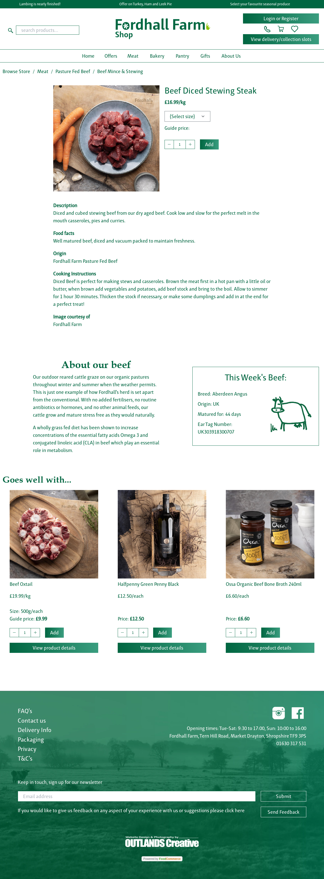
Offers (111, 56)
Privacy (27, 749)
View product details (54, 648)
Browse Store (16, 71)
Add (209, 144)
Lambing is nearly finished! (41, 4)
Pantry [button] (182, 56)
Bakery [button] (157, 56)
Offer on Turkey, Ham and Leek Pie (146, 4)
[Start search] (10, 30)
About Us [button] (231, 56)
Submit (283, 796)
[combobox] (55, 30)
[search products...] (47, 30)
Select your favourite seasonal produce (261, 4)
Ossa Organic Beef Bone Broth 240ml (263, 584)
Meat (42, 71)
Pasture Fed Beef (72, 71)
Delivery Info (34, 730)
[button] (267, 29)
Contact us (32, 720)
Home (88, 56)
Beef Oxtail (21, 584)
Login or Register (281, 18)
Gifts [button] (205, 56)
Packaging (31, 739)
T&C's (25, 758)
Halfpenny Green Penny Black (148, 584)
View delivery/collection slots (281, 39)
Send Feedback (283, 812)
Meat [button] (132, 56)
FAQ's (25, 711)
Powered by (161, 858)
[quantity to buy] (180, 144)
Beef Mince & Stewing (120, 71)
